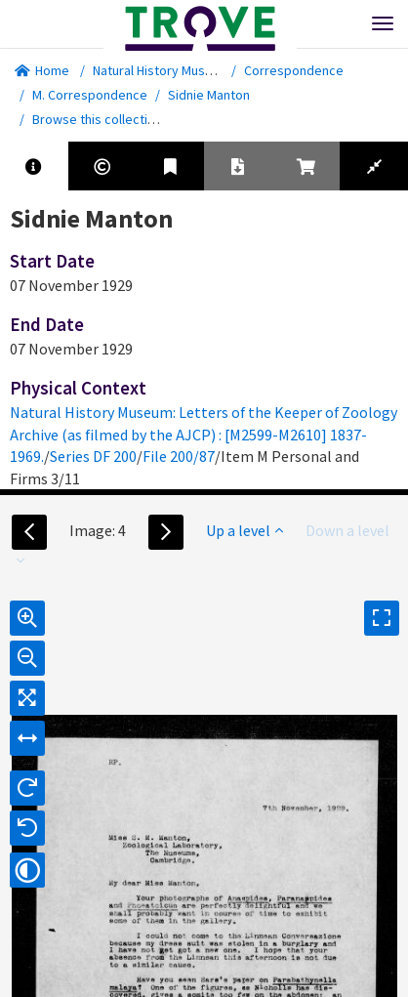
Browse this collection (104, 119)
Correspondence (294, 70)
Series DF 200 (93, 456)
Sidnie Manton (209, 95)
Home (42, 70)
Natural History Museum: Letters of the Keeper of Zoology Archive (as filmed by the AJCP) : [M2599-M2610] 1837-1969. (203, 434)
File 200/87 (179, 456)
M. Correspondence (89, 95)
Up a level (244, 530)
